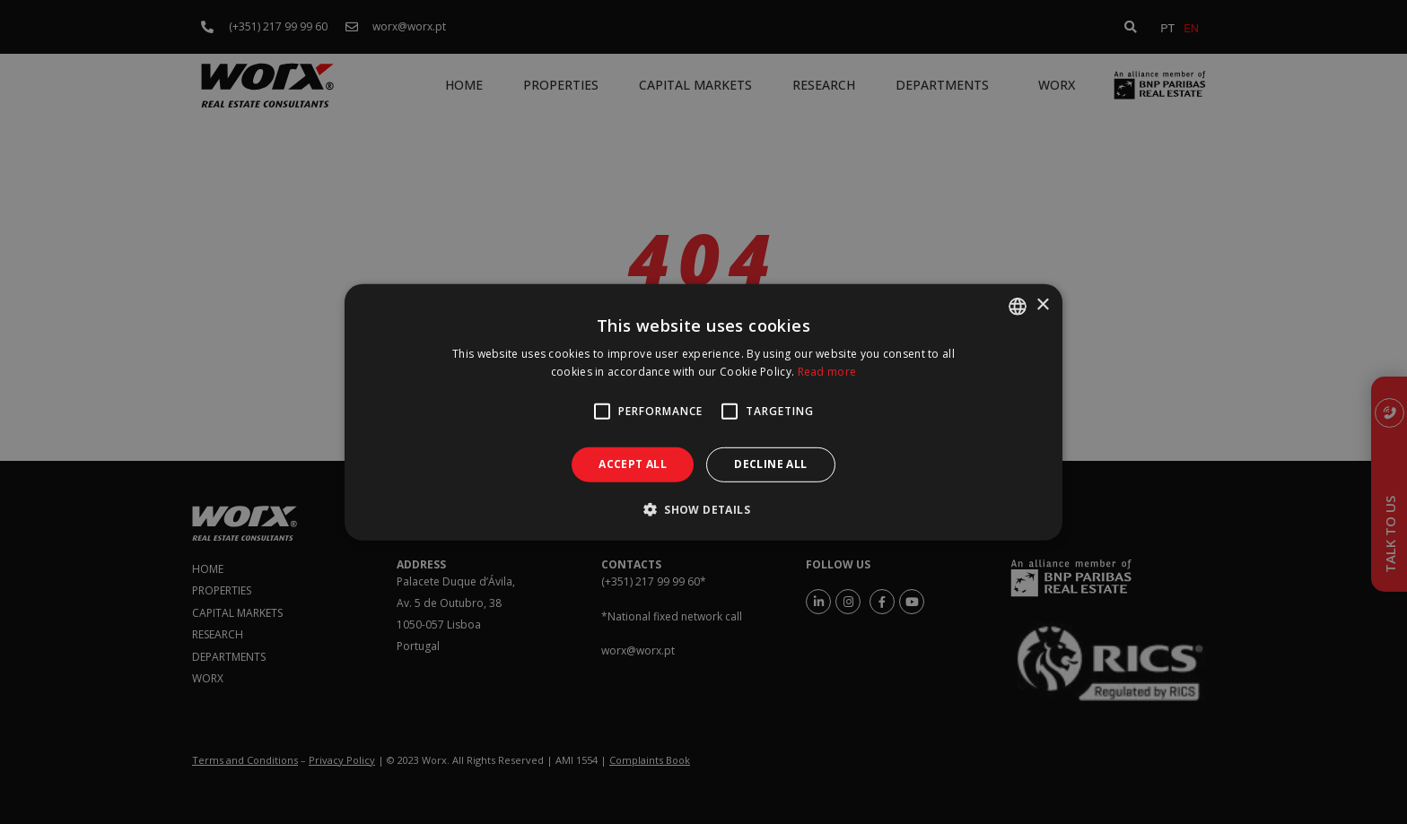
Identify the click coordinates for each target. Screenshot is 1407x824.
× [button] (1042, 305)
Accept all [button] (633, 464)
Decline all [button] (770, 464)
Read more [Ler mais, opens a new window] (827, 371)
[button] (703, 509)
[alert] (703, 412)
